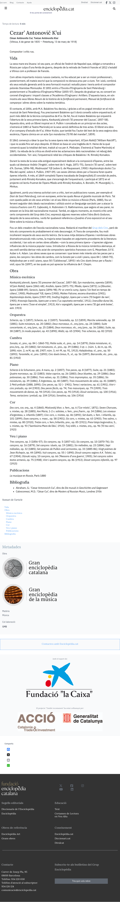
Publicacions (12, 530)
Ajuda (29, 2)
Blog (11, 2)
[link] (60, 643)
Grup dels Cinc (100, 227)
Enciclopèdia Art (11, 833)
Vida (6, 507)
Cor (8, 525)
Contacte (20, 2)
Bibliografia (10, 533)
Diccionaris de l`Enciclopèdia (18, 809)
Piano (8, 522)
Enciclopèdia (9, 813)
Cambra (10, 519)
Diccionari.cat (96, 2)
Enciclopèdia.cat (64, 833)
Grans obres (8, 838)
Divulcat (84, 2)
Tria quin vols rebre (81, 881)
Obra (6, 510)
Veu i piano (11, 528)
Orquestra (11, 516)
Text (57, 809)
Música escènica (14, 513)
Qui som (3, 2)
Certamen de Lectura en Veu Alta (67, 815)
